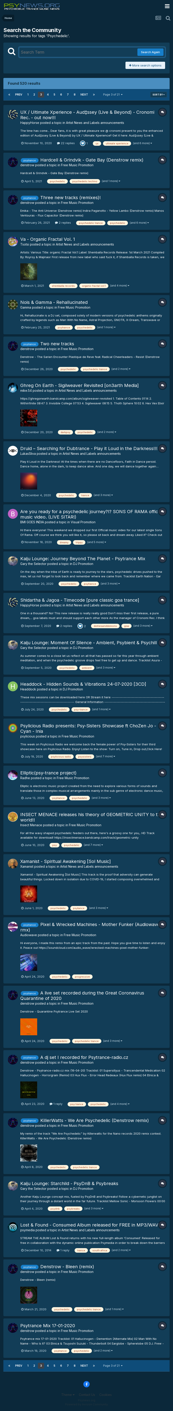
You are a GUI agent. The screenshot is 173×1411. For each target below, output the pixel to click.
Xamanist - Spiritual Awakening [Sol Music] (65, 861)
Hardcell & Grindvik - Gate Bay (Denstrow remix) (91, 160)
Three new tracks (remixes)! (70, 197)
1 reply (56, 1104)
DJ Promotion (83, 564)
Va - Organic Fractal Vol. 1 (47, 239)
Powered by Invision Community (86, 1404)
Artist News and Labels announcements (95, 123)
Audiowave (28, 935)
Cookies (105, 1395)
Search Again (150, 52)
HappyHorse (29, 123)
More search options (145, 65)
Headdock (28, 689)
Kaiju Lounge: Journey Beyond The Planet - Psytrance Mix (82, 558)
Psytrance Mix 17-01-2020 (47, 1325)
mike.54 (26, 390)
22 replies (66, 143)
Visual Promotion (83, 522)
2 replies (63, 222)
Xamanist (26, 866)
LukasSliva (28, 453)
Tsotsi (24, 244)
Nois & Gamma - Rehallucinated (54, 302)
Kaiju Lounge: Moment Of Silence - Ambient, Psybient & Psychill (88, 642)
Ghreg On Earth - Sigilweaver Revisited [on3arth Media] (79, 385)
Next (84, 94)
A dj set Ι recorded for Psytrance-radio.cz (84, 1057)
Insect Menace (31, 825)
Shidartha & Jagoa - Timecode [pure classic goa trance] (79, 600)
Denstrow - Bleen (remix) (67, 1266)
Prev (18, 94)
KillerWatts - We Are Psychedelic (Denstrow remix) (94, 1120)
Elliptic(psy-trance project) (48, 773)
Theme (68, 1395)
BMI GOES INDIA (32, 522)
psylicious (27, 736)
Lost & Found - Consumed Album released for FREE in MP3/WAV (89, 1225)
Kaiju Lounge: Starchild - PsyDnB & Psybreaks (69, 1183)
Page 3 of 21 (113, 94)
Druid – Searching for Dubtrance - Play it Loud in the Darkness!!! (88, 448)
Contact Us (87, 1395)
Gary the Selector (33, 564)
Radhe (25, 778)
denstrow (27, 165)
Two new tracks (57, 343)
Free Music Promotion (77, 165)
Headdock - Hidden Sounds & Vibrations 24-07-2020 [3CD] (83, 684)
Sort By (159, 94)
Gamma (25, 307)
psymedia (27, 1230)
